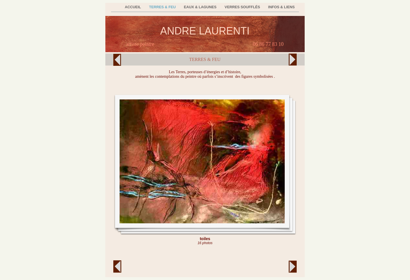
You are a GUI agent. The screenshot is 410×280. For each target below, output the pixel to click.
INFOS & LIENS (281, 7)
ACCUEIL (133, 7)
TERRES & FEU (163, 7)
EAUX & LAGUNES (201, 7)
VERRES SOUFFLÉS (243, 7)
